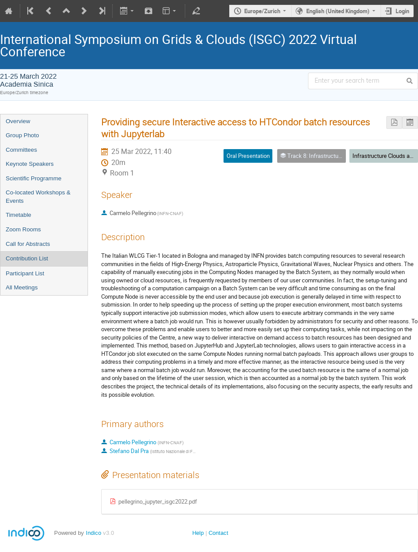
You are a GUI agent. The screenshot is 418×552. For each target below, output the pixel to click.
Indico (93, 533)
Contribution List (27, 258)
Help (198, 533)
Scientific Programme (34, 178)
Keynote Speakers (30, 164)
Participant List (25, 273)
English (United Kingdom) (338, 11)
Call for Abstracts (28, 244)
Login (402, 11)
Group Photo (22, 135)
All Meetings (22, 287)
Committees (21, 149)
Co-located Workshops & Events (38, 196)
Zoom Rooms (23, 229)
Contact (218, 533)
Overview (18, 121)
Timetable (18, 215)
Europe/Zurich (262, 11)
